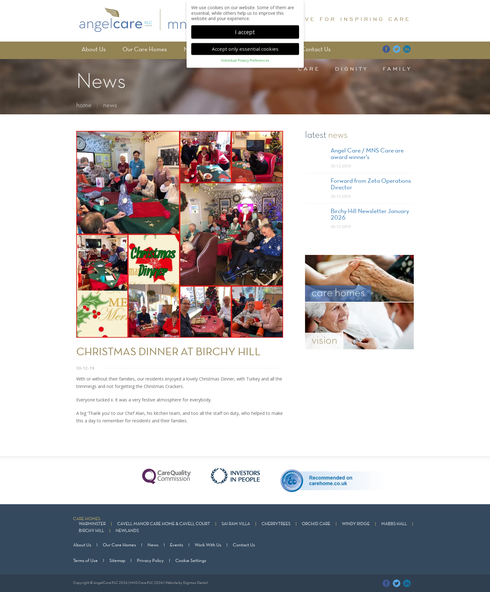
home (84, 105)
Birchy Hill (91, 531)
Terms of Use (85, 561)
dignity (351, 68)
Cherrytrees (276, 524)
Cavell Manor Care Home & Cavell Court (163, 524)
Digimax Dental (195, 583)
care (309, 68)
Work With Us (208, 545)
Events (176, 545)
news (110, 105)
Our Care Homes (144, 49)
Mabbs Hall (394, 524)
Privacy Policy (150, 561)
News (153, 545)
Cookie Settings (190, 561)
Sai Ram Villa (236, 524)
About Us (94, 49)
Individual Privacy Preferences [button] (245, 58)
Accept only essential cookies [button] (245, 46)
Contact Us (316, 49)
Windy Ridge (356, 524)
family (397, 68)
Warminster (92, 524)
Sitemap (117, 561)
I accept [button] (245, 29)
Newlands (127, 531)
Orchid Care (316, 524)
